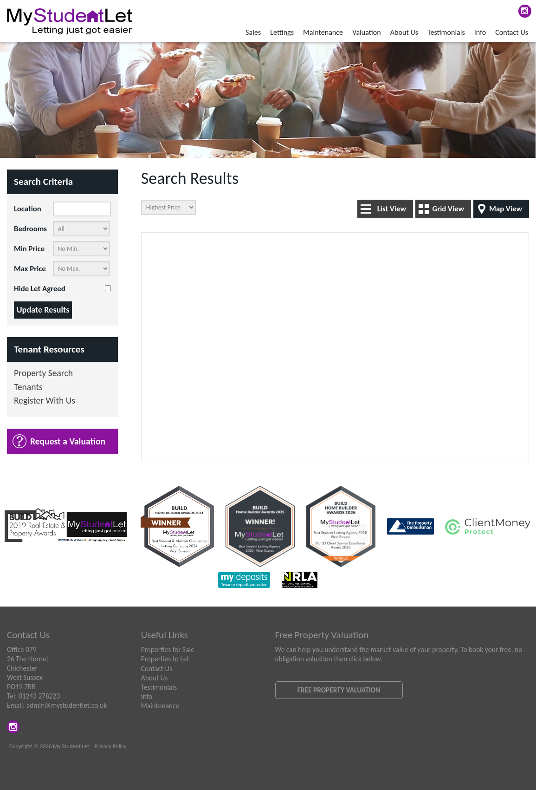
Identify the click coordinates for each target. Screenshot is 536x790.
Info (480, 32)
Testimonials (446, 32)
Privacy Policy (111, 746)
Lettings (282, 32)
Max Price (30, 269)
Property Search (43, 374)
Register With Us (44, 401)
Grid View (448, 209)
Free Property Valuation (338, 690)
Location (27, 209)
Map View (505, 209)
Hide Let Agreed (39, 289)
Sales (253, 32)
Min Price (29, 249)
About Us (404, 32)
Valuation (366, 32)
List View (391, 209)
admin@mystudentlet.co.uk (66, 705)
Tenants (28, 387)
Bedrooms (30, 229)
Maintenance (323, 32)
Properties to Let (165, 658)
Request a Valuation (67, 441)
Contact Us (511, 32)
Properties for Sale (167, 649)
